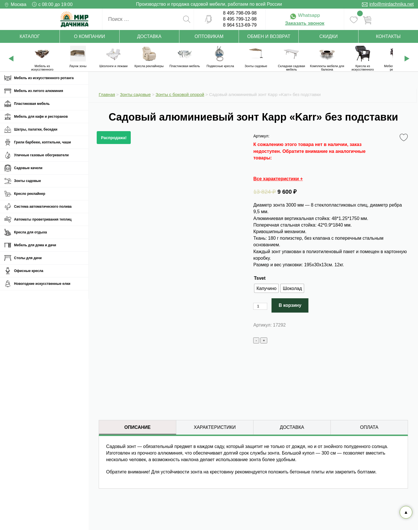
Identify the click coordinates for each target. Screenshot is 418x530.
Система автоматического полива (43, 207)
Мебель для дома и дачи (35, 245)
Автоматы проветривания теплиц (43, 219)
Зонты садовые (27, 181)
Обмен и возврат (268, 36)
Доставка (149, 36)
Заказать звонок (304, 23)
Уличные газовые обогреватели (41, 155)
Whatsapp (305, 15)
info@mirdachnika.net (391, 4)
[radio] (266, 288)
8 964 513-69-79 (240, 25)
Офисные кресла (28, 271)
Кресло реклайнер (29, 194)
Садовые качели (28, 168)
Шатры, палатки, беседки (35, 129)
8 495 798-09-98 (240, 13)
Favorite (404, 138)
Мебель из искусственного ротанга (44, 78)
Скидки (328, 36)
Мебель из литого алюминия (38, 91)
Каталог (30, 36)
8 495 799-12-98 (240, 19)
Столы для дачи (28, 258)
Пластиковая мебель (32, 104)
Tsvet (260, 278)
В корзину (290, 305)
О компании (89, 36)
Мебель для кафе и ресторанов (41, 117)
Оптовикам (209, 36)
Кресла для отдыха (30, 232)
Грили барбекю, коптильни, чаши (42, 142)
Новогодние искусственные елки (42, 284)
